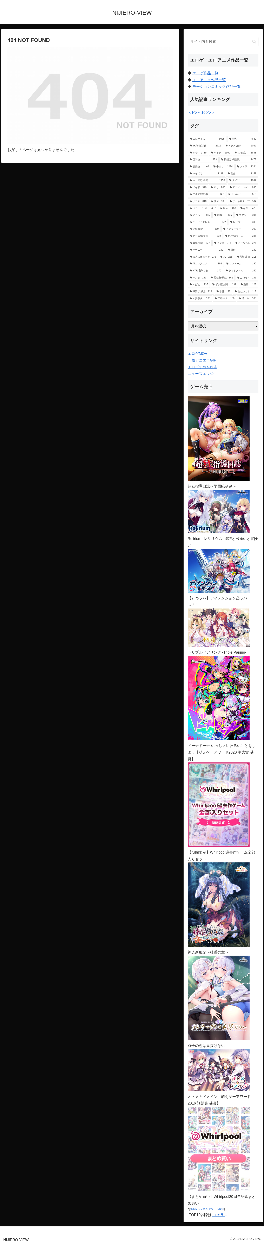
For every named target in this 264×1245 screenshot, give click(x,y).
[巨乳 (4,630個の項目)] (242, 139)
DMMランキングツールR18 (207, 1209)
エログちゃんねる (202, 367)
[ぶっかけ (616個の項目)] (242, 194)
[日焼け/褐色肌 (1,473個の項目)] (238, 160)
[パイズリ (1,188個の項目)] (206, 174)
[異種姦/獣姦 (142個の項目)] (222, 278)
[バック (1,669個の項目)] (220, 153)
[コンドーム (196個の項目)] (241, 264)
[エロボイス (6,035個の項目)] (207, 139)
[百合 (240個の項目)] (242, 250)
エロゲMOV (197, 354)
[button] (254, 41)
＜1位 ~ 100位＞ (201, 113)
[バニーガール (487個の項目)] (203, 208)
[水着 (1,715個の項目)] (198, 153)
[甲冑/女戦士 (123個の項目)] (201, 292)
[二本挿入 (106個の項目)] (224, 298)
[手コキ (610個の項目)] (198, 201)
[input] (223, 41)
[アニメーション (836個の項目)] (243, 187)
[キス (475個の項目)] (248, 208)
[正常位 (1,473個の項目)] (203, 160)
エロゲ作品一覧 (205, 73)
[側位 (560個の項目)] (218, 201)
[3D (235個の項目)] (226, 257)
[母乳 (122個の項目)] (223, 292)
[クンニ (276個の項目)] (222, 243)
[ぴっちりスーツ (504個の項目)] (243, 201)
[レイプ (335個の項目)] (243, 222)
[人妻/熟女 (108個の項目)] (200, 298)
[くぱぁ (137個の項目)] (199, 285)
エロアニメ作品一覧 (209, 80)
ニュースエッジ (201, 374)
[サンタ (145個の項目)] (198, 278)
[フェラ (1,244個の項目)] (246, 167)
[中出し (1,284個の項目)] (223, 167)
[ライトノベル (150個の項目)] (241, 271)
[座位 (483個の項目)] (228, 208)
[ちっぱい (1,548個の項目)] (245, 153)
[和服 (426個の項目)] (223, 215)
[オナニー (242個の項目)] (206, 250)
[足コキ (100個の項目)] (247, 298)
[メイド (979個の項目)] (198, 187)
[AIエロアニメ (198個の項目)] (206, 264)
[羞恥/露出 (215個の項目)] (246, 257)
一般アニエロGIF (202, 360)
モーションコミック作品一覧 (216, 86)
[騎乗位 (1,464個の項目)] (199, 167)
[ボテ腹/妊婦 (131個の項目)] (224, 285)
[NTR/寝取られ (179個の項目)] (205, 271)
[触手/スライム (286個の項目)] (241, 236)
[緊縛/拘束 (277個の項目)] (200, 243)
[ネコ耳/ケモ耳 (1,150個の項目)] (207, 180)
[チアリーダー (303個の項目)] (239, 229)
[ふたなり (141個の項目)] (247, 278)
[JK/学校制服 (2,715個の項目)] (205, 146)
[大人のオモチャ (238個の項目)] (203, 257)
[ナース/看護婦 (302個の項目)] (205, 236)
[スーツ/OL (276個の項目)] (246, 243)
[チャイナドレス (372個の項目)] (208, 222)
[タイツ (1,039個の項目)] (242, 180)
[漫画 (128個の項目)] (248, 285)
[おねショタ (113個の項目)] (245, 292)
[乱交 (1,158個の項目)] (242, 174)
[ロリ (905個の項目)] (218, 187)
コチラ (218, 1215)
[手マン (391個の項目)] (246, 215)
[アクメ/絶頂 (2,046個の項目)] (241, 146)
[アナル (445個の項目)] (200, 215)
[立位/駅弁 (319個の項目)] (204, 229)
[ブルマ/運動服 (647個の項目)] (206, 194)
